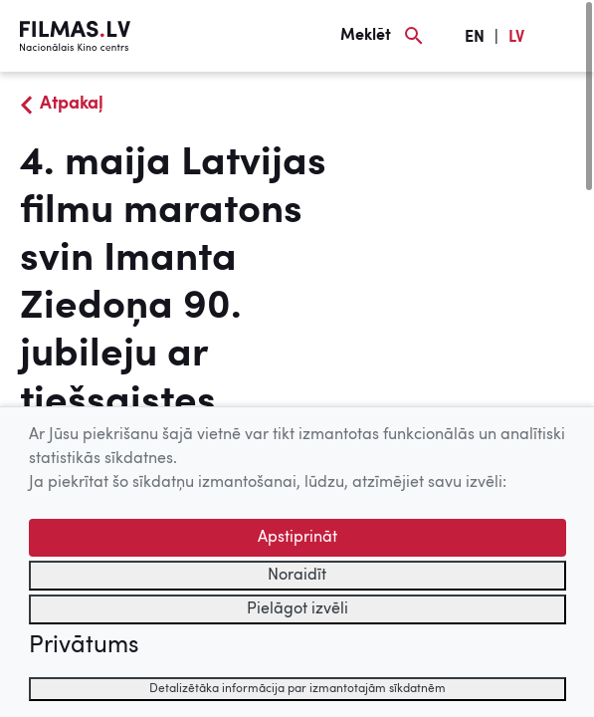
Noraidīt (297, 576)
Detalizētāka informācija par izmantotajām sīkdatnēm (297, 689)
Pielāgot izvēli (297, 609)
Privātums (83, 646)
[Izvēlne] (564, 36)
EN (475, 38)
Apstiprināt (297, 538)
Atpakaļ (71, 104)
